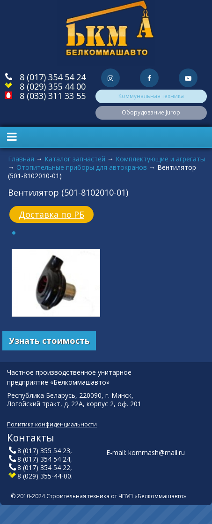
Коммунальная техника (151, 96)
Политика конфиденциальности (52, 424)
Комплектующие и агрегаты (160, 158)
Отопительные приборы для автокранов (81, 167)
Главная (21, 158)
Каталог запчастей (74, 158)
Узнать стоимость (49, 340)
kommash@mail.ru (156, 452)
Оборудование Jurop (151, 112)
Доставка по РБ (51, 214)
